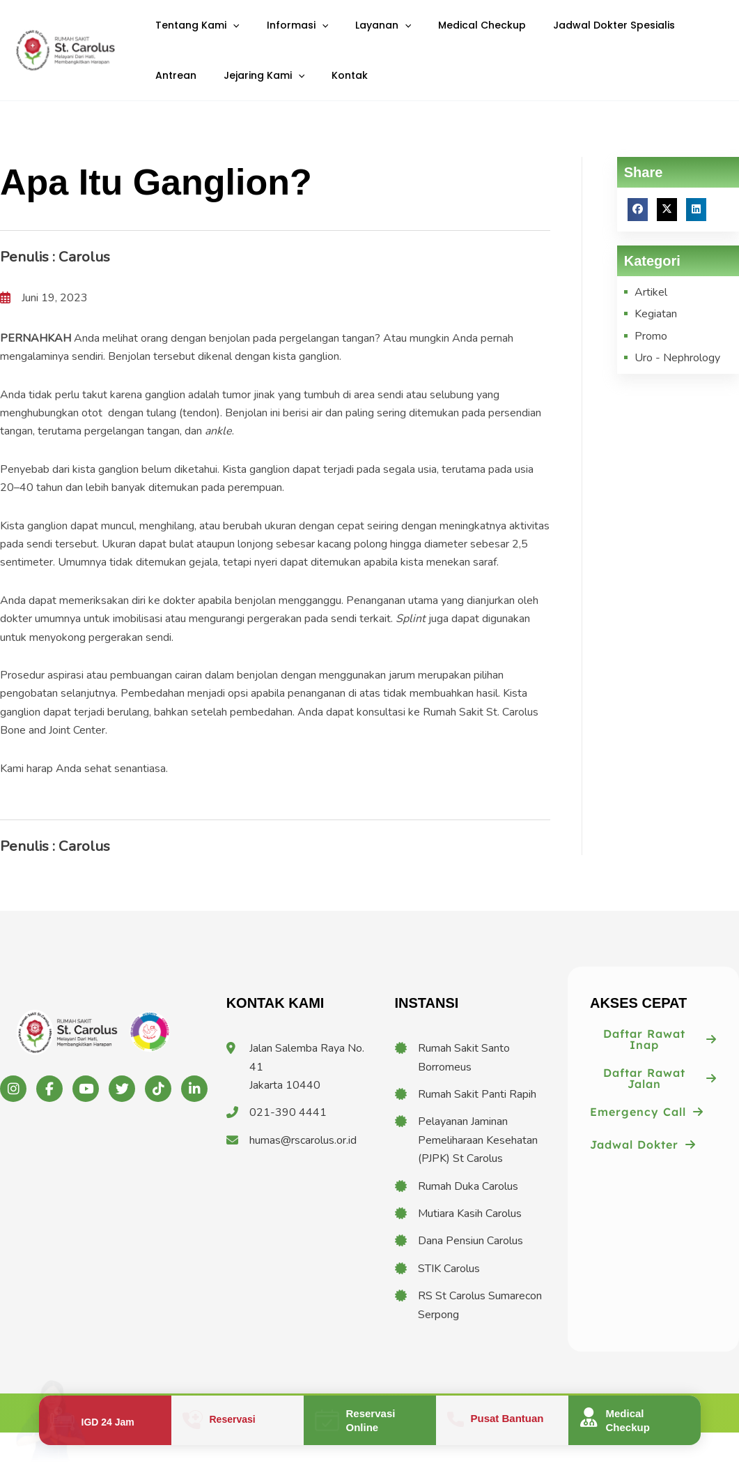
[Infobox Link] (105, 1420)
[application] (228, 33)
